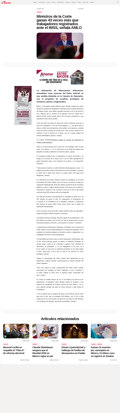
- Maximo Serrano (24, 360)
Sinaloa (48, 2)
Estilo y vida (85, 2)
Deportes (67, 2)
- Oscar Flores (113, 360)
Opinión (92, 2)
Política (53, 2)
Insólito (79, 2)
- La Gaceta (80, 8)
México (35, 2)
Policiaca (73, 2)
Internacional (42, 2)
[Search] (117, 2)
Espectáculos (60, 2)
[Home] (6, 2)
